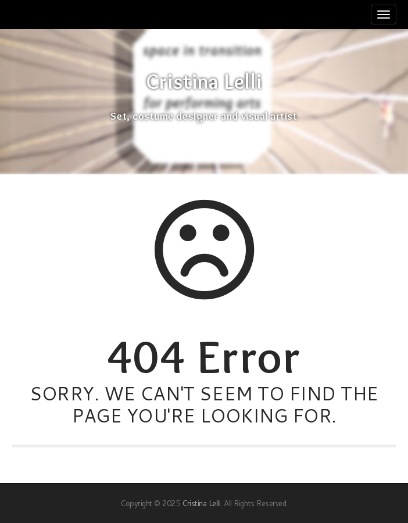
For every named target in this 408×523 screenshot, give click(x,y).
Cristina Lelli (204, 82)
